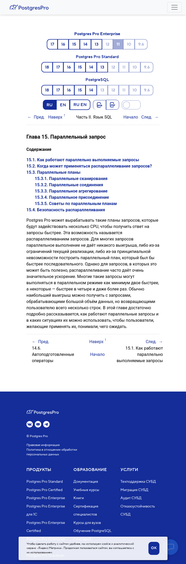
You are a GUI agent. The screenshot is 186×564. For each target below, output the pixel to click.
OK (154, 548)
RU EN (80, 104)
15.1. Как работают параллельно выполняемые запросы (82, 159)
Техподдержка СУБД (138, 481)
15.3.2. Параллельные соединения (69, 184)
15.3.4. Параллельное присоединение (72, 197)
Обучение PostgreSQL (92, 531)
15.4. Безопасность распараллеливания (65, 209)
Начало (130, 117)
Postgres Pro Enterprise (97, 33)
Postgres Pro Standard (97, 56)
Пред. (39, 117)
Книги (78, 498)
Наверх (55, 117)
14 (85, 44)
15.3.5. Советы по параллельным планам (76, 203)
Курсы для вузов (87, 522)
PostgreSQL (97, 79)
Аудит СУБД (131, 498)
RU (50, 105)
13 (96, 44)
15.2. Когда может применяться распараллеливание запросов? (89, 166)
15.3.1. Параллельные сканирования (71, 178)
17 (52, 44)
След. (146, 117)
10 (129, 44)
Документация (85, 481)
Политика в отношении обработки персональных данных (51, 452)
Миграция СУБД (134, 490)
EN (63, 105)
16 (63, 44)
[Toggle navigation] (174, 7)
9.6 (141, 44)
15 (74, 44)
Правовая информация (43, 445)
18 (47, 67)
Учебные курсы (86, 490)
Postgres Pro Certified (44, 490)
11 (123, 67)
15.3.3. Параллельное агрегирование (71, 191)
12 (107, 44)
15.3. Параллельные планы (53, 172)
